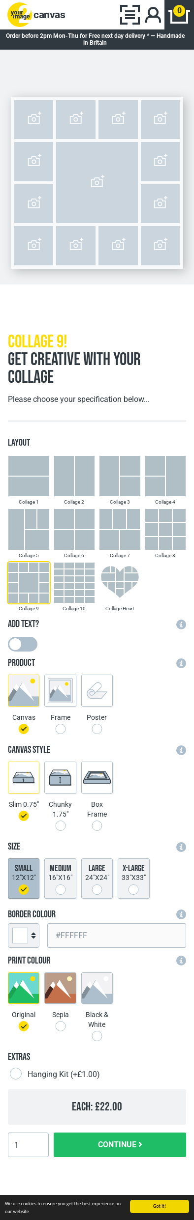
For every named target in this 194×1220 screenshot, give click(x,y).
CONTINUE (120, 1144)
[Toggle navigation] (130, 14)
